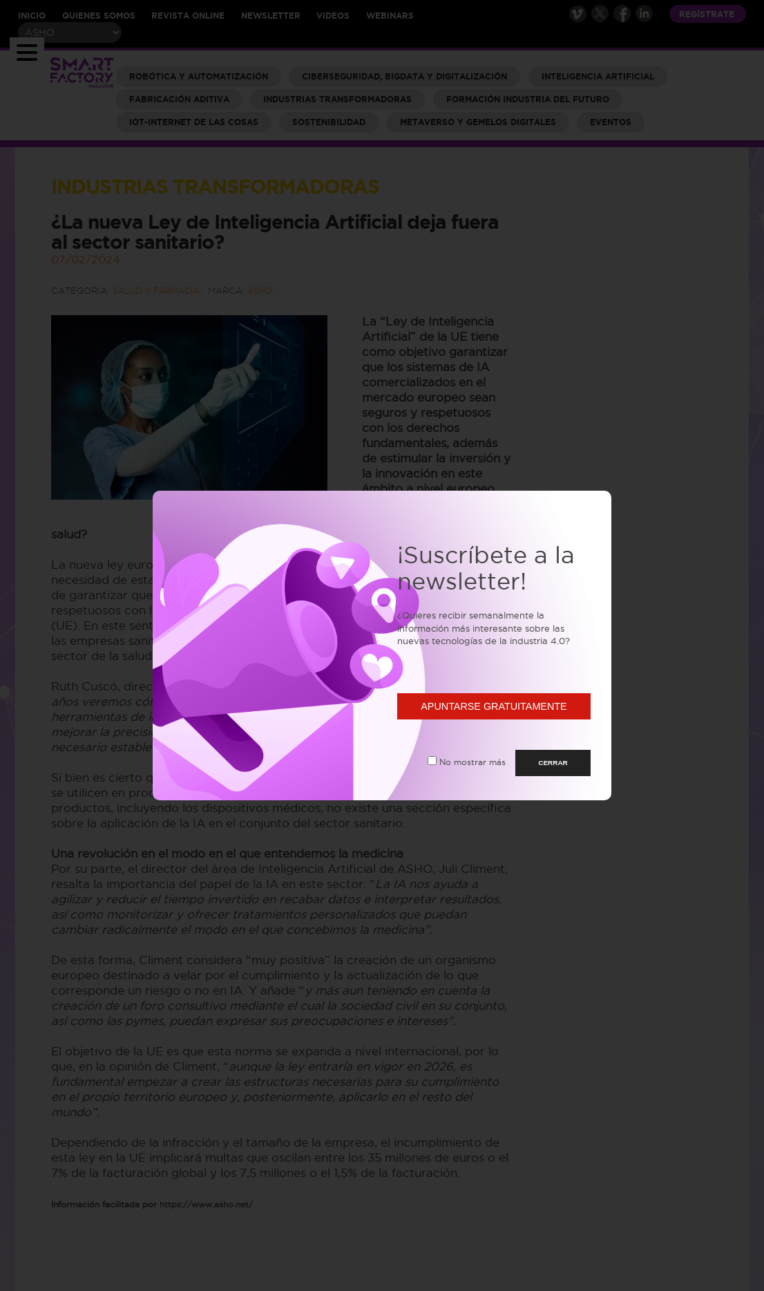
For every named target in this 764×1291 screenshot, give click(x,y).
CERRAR (553, 762)
